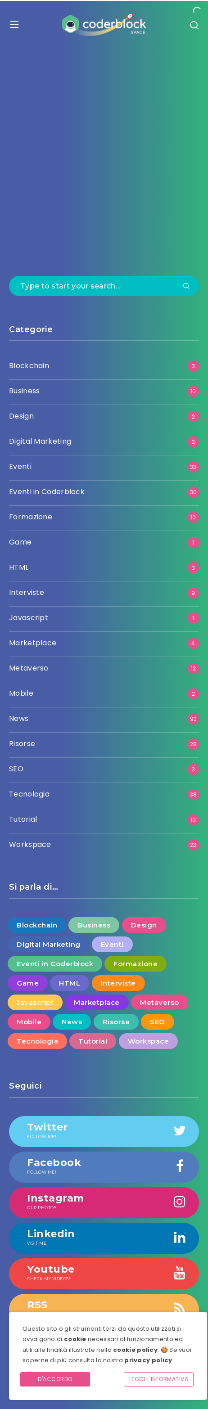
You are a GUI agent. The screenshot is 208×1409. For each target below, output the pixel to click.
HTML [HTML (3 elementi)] (69, 983)
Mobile (21, 693)
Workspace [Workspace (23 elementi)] (148, 1041)
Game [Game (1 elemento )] (28, 983)
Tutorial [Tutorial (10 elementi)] (92, 1041)
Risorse (22, 743)
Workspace (30, 844)
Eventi (20, 466)
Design (21, 416)
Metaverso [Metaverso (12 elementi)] (159, 1002)
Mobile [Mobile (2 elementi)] (29, 1021)
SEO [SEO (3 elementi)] (157, 1021)
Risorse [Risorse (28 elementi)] (116, 1021)
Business (24, 391)
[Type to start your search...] (104, 286)
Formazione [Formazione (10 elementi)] (135, 963)
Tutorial (23, 819)
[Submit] (186, 286)
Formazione (30, 517)
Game (20, 542)
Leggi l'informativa (159, 1379)
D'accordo (55, 1379)
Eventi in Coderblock (47, 491)
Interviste (26, 592)
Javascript (28, 617)
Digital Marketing (40, 441)
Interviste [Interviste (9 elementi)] (118, 983)
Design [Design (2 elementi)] (144, 925)
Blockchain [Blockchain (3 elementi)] (37, 925)
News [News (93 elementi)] (72, 1021)
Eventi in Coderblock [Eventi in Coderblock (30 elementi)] (55, 963)
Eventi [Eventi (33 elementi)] (112, 944)
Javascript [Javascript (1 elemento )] (35, 1002)
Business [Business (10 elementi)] (93, 925)
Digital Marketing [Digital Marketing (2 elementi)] (49, 944)
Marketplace (32, 643)
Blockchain (29, 365)
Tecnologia (29, 794)
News (18, 718)
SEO (16, 769)
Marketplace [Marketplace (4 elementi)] (97, 1002)
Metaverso (29, 668)
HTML (18, 567)
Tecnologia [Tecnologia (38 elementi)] (37, 1041)
